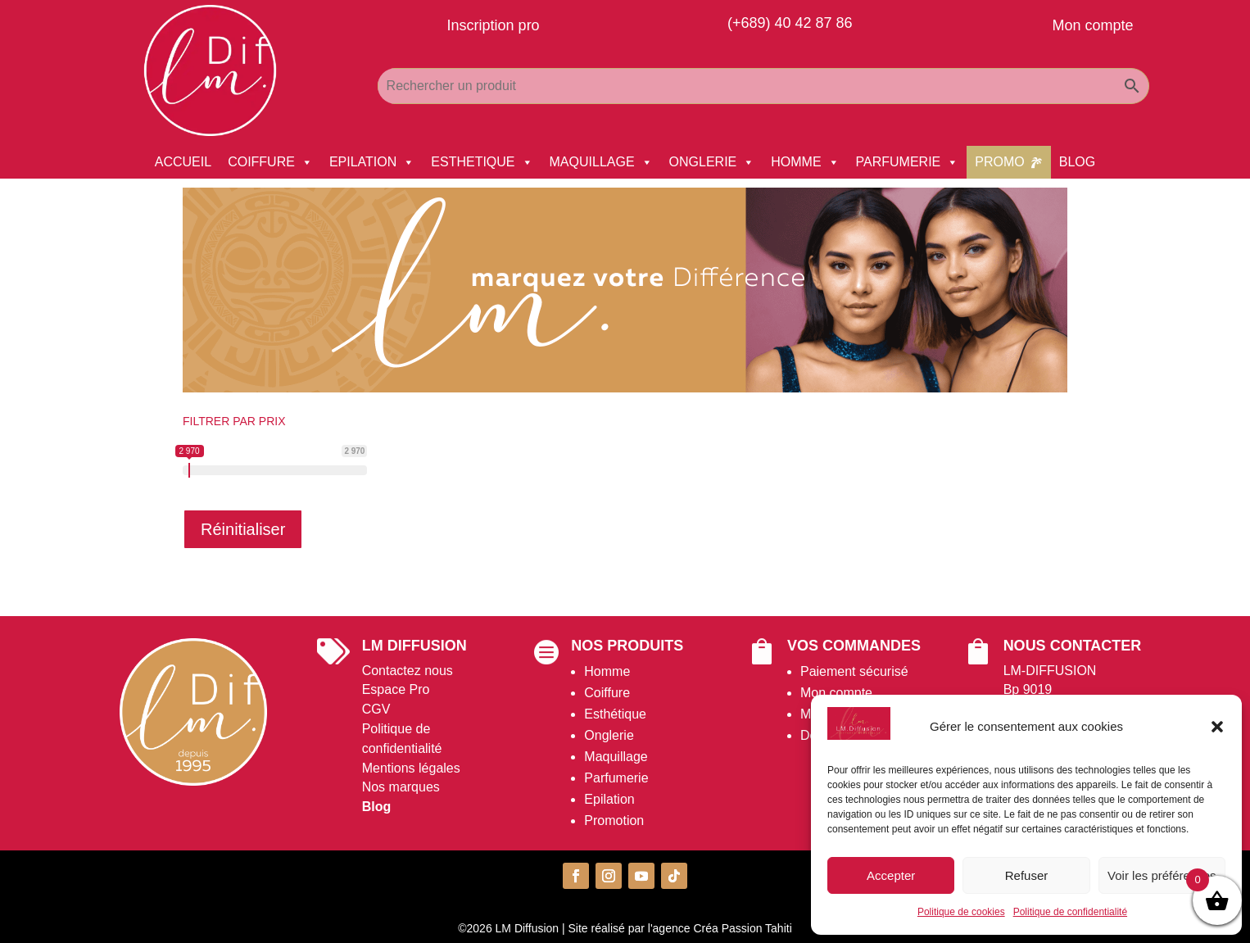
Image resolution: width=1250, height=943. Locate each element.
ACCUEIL (183, 162)
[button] (1217, 727)
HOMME (805, 162)
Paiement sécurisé (854, 671)
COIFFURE (270, 162)
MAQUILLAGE (601, 162)
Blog (377, 807)
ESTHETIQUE (481, 162)
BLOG (1077, 162)
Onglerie (608, 735)
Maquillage (615, 757)
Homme (607, 671)
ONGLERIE (712, 162)
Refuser (1026, 875)
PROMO (999, 162)
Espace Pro (396, 689)
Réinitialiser (243, 529)
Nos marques (401, 787)
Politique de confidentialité (1070, 912)
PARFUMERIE (907, 162)
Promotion (614, 820)
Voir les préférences (1161, 875)
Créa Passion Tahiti (742, 928)
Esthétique (615, 714)
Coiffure (607, 693)
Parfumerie (616, 778)
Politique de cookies (961, 912)
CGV (376, 709)
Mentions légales (411, 768)
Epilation (609, 799)
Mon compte (836, 693)
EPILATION (371, 162)
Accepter (891, 875)
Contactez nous (407, 671)
